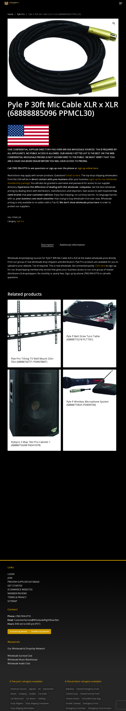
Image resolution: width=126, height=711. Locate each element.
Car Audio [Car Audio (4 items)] (42, 693)
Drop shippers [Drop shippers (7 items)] (17, 703)
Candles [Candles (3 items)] (32, 693)
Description (47, 244)
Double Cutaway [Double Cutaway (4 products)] (73, 703)
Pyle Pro (21, 14)
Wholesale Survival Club (20, 655)
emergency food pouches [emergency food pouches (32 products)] (99, 708)
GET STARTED (15, 585)
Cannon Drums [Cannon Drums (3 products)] (72, 698)
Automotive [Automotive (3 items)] (48, 689)
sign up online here (88, 168)
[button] (120, 3)
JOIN (10, 577)
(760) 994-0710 (23, 616)
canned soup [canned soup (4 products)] (72, 693)
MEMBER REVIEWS (17, 593)
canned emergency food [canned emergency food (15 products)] (87, 689)
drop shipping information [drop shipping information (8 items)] (22, 708)
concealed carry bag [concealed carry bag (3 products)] (91, 698)
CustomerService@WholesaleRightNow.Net (36, 620)
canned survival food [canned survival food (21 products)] (89, 693)
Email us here (73, 175)
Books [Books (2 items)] (13, 693)
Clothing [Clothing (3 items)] (41, 698)
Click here (100, 265)
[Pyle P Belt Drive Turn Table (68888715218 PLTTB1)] (89, 315)
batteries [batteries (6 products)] (70, 689)
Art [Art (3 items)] (39, 689)
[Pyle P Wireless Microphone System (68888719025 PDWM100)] (89, 383)
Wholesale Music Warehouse (22, 659)
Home (10, 14)
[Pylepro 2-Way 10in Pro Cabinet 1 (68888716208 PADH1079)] (34, 403)
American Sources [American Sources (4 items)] (19, 689)
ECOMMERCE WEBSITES (20, 589)
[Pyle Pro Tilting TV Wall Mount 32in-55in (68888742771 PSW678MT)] (34, 326)
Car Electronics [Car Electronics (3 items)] (17, 698)
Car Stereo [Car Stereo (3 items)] (31, 698)
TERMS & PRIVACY (17, 597)
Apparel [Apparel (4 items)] (32, 689)
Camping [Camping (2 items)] (23, 693)
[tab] (47, 244)
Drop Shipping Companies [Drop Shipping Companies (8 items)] (37, 703)
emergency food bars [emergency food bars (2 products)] (76, 708)
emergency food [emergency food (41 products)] (90, 703)
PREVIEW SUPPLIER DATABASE (23, 581)
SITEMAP (12, 601)
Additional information (72, 244)
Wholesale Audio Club (19, 663)
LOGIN (11, 574)
